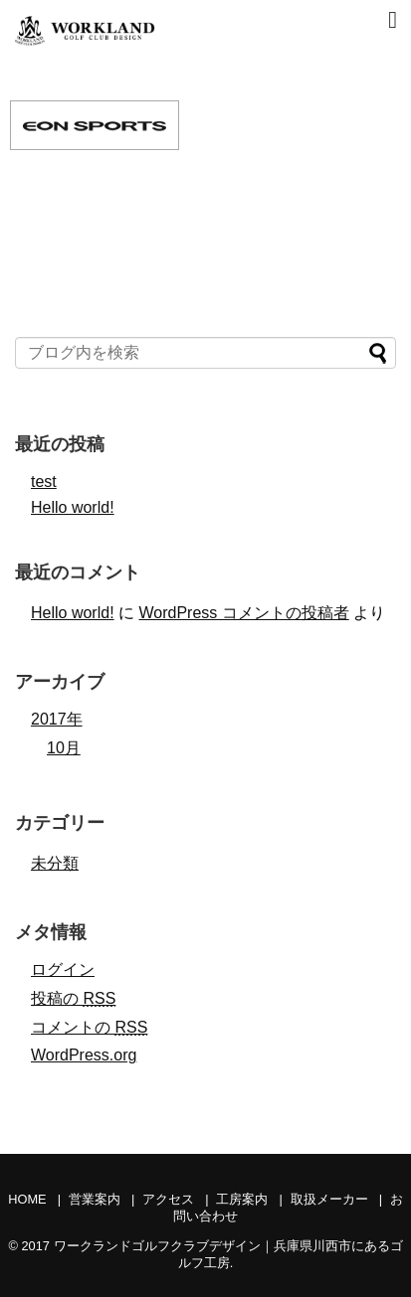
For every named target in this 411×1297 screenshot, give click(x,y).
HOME (27, 1199)
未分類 (55, 863)
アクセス (168, 1199)
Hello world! (72, 507)
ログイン (63, 969)
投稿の (73, 998)
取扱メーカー (329, 1199)
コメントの (89, 1027)
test (44, 481)
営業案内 (94, 1199)
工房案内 (242, 1199)
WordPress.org (83, 1055)
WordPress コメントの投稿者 (243, 612)
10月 (64, 747)
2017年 (57, 719)
